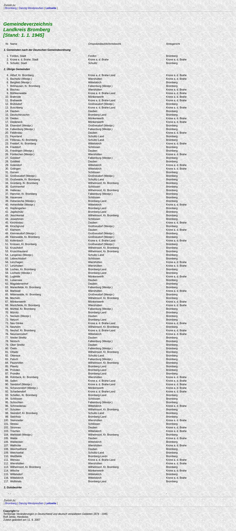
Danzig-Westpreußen (31, 8)
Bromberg (11, 8)
